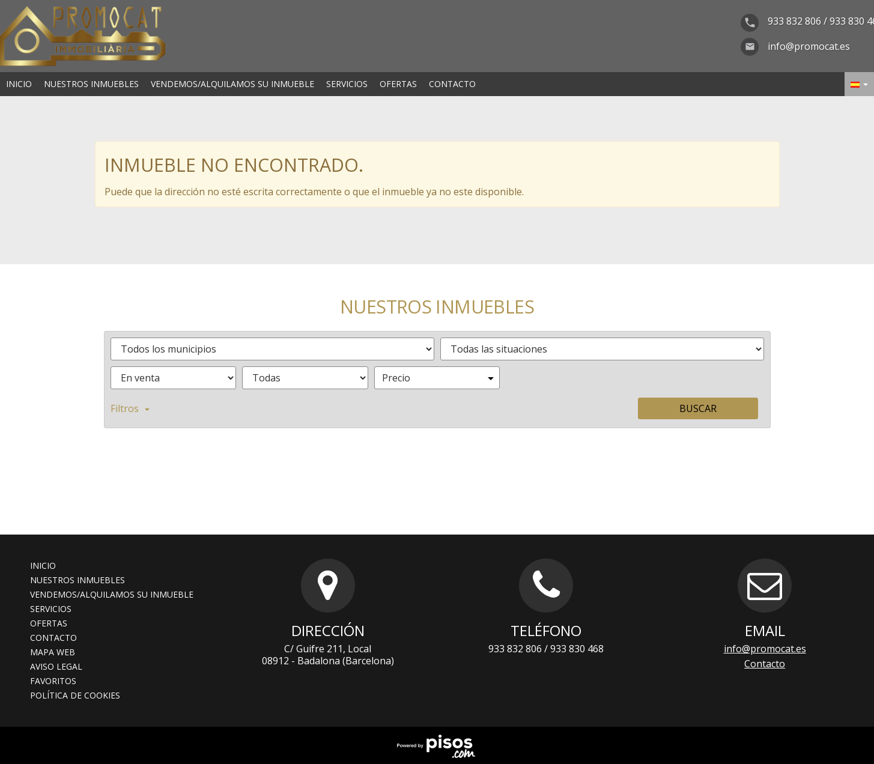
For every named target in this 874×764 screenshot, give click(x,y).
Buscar (698, 408)
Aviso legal (56, 666)
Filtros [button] (130, 408)
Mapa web (52, 652)
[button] (859, 84)
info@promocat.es (765, 648)
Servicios (347, 83)
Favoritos (53, 681)
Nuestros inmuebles (91, 83)
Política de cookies (75, 695)
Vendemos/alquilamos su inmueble (232, 83)
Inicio (19, 83)
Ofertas (398, 83)
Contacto (452, 83)
